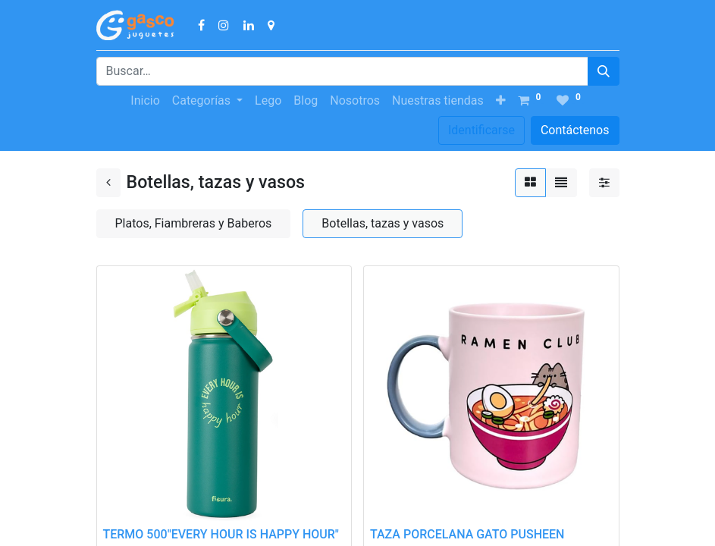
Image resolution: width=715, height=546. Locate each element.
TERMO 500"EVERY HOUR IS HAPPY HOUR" (221, 534)
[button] (501, 101)
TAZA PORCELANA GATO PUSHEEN (467, 534)
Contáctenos (575, 130)
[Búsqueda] (603, 71)
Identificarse (481, 130)
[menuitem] (144, 101)
